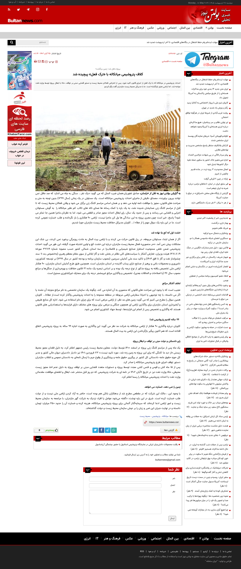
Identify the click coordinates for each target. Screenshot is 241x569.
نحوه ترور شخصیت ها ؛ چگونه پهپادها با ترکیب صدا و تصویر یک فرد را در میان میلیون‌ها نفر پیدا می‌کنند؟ (207, 500)
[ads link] (208, 59)
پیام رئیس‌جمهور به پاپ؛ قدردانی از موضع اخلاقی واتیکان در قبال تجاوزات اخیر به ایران (206, 339)
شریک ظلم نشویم (220, 228)
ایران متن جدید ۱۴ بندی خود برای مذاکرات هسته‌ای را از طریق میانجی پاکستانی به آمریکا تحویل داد (208, 93)
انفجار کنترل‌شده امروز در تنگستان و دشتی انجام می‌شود (206, 269)
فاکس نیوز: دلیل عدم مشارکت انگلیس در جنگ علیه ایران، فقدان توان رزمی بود (207, 250)
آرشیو (205, 551)
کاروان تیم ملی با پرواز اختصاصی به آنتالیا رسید (207, 102)
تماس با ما (50, 2)
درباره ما (40, 2)
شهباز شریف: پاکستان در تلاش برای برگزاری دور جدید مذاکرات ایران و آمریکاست (207, 259)
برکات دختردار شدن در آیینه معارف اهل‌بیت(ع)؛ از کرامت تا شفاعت (207, 372)
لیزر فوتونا (19, 163)
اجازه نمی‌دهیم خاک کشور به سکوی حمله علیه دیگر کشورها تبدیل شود (207, 162)
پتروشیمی (156, 416)
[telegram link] (108, 430)
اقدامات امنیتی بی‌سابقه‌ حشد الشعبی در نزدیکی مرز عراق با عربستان (207, 297)
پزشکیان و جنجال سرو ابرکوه (215, 233)
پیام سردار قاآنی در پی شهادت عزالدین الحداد (208, 155)
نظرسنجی (174, 551)
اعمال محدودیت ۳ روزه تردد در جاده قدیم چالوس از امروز (209, 171)
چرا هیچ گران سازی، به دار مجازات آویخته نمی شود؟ (208, 512)
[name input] (125, 479)
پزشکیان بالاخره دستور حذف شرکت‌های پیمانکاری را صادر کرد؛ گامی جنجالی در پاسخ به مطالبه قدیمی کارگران (207, 361)
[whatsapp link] (114, 430)
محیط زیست (145, 416)
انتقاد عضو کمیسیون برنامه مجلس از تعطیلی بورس (208, 278)
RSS (142, 551)
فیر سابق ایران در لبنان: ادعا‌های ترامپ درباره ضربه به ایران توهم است (208, 186)
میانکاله (165, 416)
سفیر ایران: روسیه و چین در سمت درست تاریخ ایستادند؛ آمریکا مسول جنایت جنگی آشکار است (207, 482)
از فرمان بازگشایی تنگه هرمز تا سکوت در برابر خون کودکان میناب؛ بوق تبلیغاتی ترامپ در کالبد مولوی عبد (207, 458)
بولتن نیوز (165, 193)
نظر (173, 491)
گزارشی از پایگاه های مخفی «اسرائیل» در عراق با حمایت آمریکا (207, 195)
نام (174, 478)
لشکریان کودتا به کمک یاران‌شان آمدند (207, 491)
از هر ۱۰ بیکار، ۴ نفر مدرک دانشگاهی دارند (209, 202)
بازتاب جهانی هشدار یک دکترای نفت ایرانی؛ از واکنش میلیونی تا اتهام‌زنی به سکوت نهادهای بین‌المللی (208, 384)
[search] (12, 42)
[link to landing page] (214, 15)
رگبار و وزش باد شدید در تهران (215, 108)
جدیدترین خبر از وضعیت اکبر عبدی (212, 218)
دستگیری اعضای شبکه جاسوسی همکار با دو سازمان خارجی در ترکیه (209, 240)
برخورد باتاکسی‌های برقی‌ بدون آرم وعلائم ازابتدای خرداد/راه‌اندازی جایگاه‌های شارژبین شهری (207, 287)
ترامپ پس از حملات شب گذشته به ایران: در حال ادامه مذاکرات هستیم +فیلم (208, 447)
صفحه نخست (224, 28)
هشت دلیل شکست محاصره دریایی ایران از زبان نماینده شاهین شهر (207, 428)
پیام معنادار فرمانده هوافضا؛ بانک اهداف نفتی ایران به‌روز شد (208, 395)
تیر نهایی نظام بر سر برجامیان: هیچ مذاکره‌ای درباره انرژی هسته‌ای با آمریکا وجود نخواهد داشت (208, 127)
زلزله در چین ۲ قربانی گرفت (216, 179)
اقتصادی (165, 61)
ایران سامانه (211, 561)
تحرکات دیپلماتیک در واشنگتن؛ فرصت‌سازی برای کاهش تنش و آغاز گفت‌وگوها (207, 470)
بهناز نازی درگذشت (219, 223)
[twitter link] (95, 430)
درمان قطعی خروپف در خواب (19, 153)
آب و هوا (12, 2)
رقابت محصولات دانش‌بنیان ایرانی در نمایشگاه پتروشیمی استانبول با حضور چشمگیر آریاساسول (136, 444)
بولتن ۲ (210, 28)
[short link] (164, 422)
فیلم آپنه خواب (19, 144)
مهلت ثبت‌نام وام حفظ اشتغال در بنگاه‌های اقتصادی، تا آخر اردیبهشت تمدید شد (182, 42)
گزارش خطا (171, 430)
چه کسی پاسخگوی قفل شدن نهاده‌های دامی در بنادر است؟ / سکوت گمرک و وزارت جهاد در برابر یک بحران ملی (207, 309)
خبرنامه (22, 2)
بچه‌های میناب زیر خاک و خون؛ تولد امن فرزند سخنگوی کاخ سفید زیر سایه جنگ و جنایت (207, 407)
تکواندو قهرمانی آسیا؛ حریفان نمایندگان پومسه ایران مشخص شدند (208, 138)
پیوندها (31, 2)
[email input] (125, 485)
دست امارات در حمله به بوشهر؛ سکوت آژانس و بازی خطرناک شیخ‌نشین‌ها (207, 329)
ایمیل (172, 485)
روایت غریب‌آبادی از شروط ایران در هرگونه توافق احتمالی (206, 115)
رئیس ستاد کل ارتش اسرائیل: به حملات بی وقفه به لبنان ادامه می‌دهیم (207, 419)
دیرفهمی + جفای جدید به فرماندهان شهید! (207, 437)
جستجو (196, 551)
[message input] (125, 502)
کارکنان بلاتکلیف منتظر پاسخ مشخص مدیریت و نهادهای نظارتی (207, 148)
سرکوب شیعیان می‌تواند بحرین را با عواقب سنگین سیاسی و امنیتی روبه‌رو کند (210, 320)
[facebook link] (101, 430)
